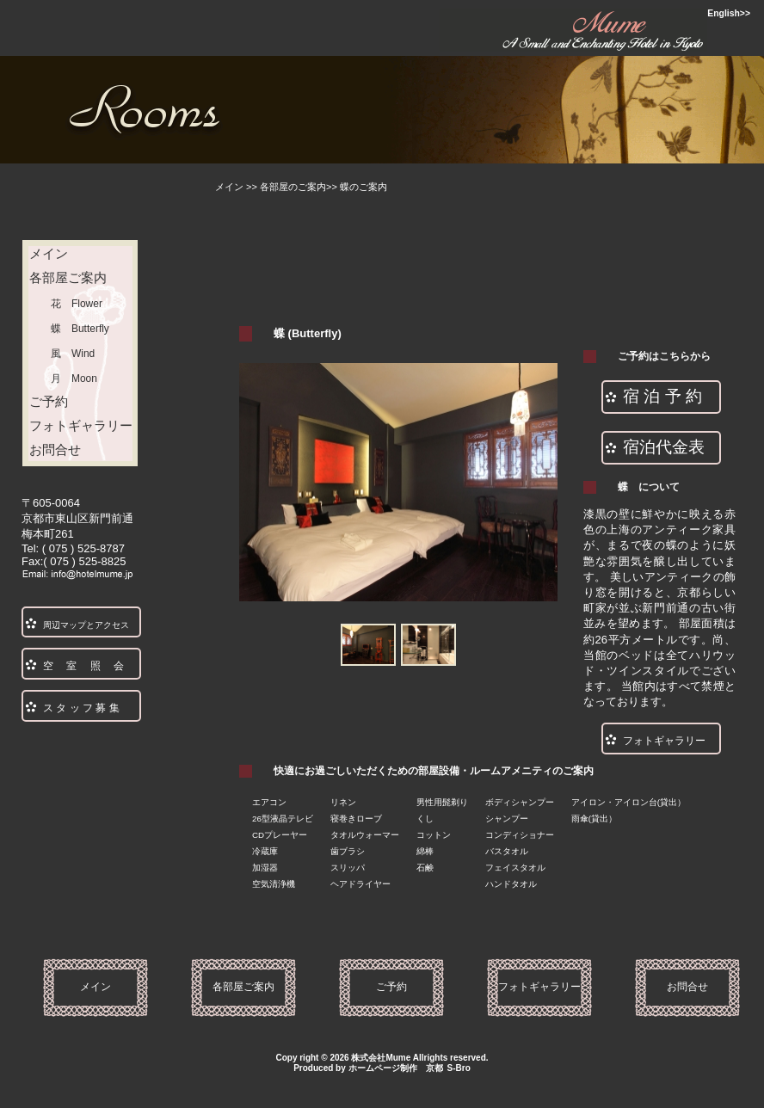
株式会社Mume (380, 1057)
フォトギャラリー (80, 425)
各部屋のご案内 (293, 187)
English (723, 13)
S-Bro (459, 1068)
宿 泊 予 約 (662, 396)
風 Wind (73, 354)
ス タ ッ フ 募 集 (81, 708)
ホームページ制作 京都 (395, 1068)
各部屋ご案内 (74, 277)
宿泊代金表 (664, 447)
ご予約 (48, 401)
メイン (229, 187)
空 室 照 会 (83, 666)
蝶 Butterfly (80, 329)
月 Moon (74, 378)
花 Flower (76, 304)
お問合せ (80, 449)
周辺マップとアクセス (86, 625)
